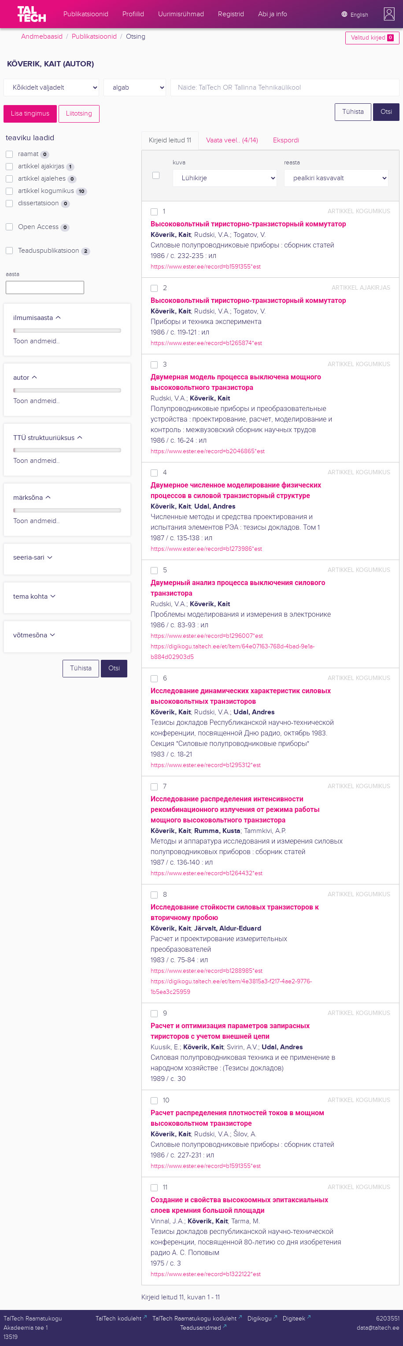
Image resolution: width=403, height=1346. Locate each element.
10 (166, 1100)
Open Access (44, 227)
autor (25, 378)
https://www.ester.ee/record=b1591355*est (206, 266)
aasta (12, 274)
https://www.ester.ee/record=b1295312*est (206, 765)
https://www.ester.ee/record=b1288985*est (207, 971)
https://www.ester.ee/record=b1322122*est (206, 1274)
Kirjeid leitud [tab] (170, 140)
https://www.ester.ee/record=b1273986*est (206, 549)
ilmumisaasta (37, 318)
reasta (292, 162)
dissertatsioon (44, 203)
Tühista (353, 112)
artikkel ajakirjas (46, 166)
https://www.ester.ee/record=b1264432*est (207, 873)
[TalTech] (32, 14)
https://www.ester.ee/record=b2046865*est (208, 451)
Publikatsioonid (94, 37)
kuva (179, 162)
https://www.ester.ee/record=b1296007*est (207, 636)
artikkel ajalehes (47, 179)
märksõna (32, 498)
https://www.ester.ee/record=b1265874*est (206, 343)
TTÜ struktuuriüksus (48, 438)
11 (165, 1187)
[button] (389, 14)
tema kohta (34, 597)
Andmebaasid (42, 37)
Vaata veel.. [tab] (232, 140)
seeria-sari (33, 557)
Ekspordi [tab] (286, 140)
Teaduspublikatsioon (54, 251)
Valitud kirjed (372, 37)
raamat (33, 154)
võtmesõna (34, 635)
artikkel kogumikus (52, 191)
